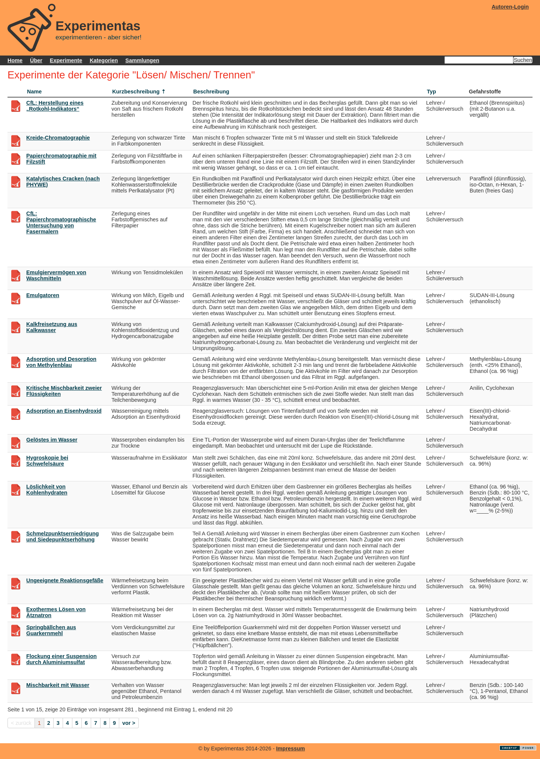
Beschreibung (211, 92)
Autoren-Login (510, 7)
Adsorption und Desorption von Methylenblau (61, 362)
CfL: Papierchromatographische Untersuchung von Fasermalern (61, 222)
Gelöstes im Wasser (51, 440)
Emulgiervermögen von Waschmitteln (56, 275)
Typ (431, 92)
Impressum (290, 748)
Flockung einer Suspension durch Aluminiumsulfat (61, 659)
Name (34, 92)
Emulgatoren (42, 295)
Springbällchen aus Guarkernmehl (51, 630)
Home (15, 60)
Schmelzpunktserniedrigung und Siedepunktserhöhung (62, 537)
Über (36, 60)
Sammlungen (142, 60)
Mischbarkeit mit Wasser (57, 685)
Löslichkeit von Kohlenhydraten (47, 490)
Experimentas (98, 26)
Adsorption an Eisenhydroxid (64, 411)
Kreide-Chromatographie (58, 138)
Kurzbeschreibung (135, 92)
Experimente (66, 60)
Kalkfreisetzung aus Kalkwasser (51, 327)
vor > (128, 723)
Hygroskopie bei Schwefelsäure (47, 461)
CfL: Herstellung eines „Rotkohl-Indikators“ (55, 106)
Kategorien (104, 60)
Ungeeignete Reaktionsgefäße (65, 580)
